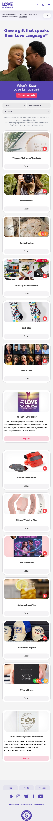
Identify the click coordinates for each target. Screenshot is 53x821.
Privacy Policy (26, 804)
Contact (42, 788)
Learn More (23, 17)
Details (26, 166)
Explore (26, 438)
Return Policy (39, 804)
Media (26, 788)
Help (10, 788)
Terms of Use (14, 804)
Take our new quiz (26, 95)
